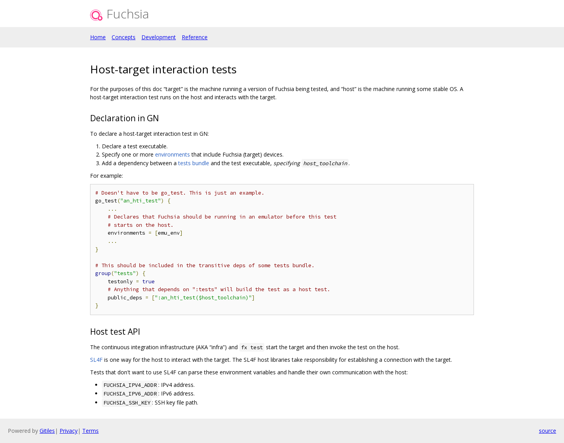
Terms (90, 430)
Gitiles (47, 430)
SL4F (96, 359)
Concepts (124, 37)
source (547, 430)
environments (172, 154)
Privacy (69, 430)
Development (158, 37)
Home (98, 37)
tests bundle (193, 163)
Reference (195, 37)
